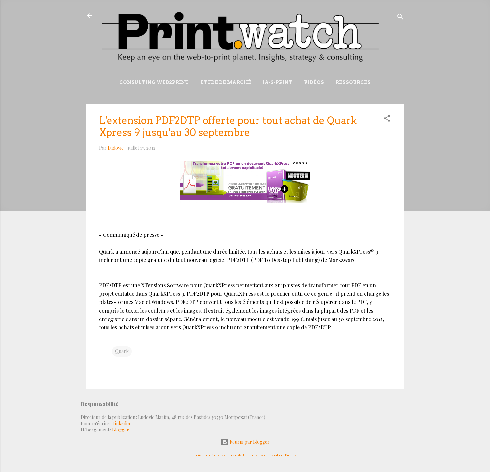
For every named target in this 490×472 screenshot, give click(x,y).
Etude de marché (225, 82)
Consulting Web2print (154, 82)
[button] (387, 119)
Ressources (353, 82)
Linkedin (121, 423)
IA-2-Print (277, 82)
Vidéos (314, 82)
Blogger (120, 430)
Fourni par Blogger (245, 442)
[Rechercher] (400, 18)
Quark (122, 351)
